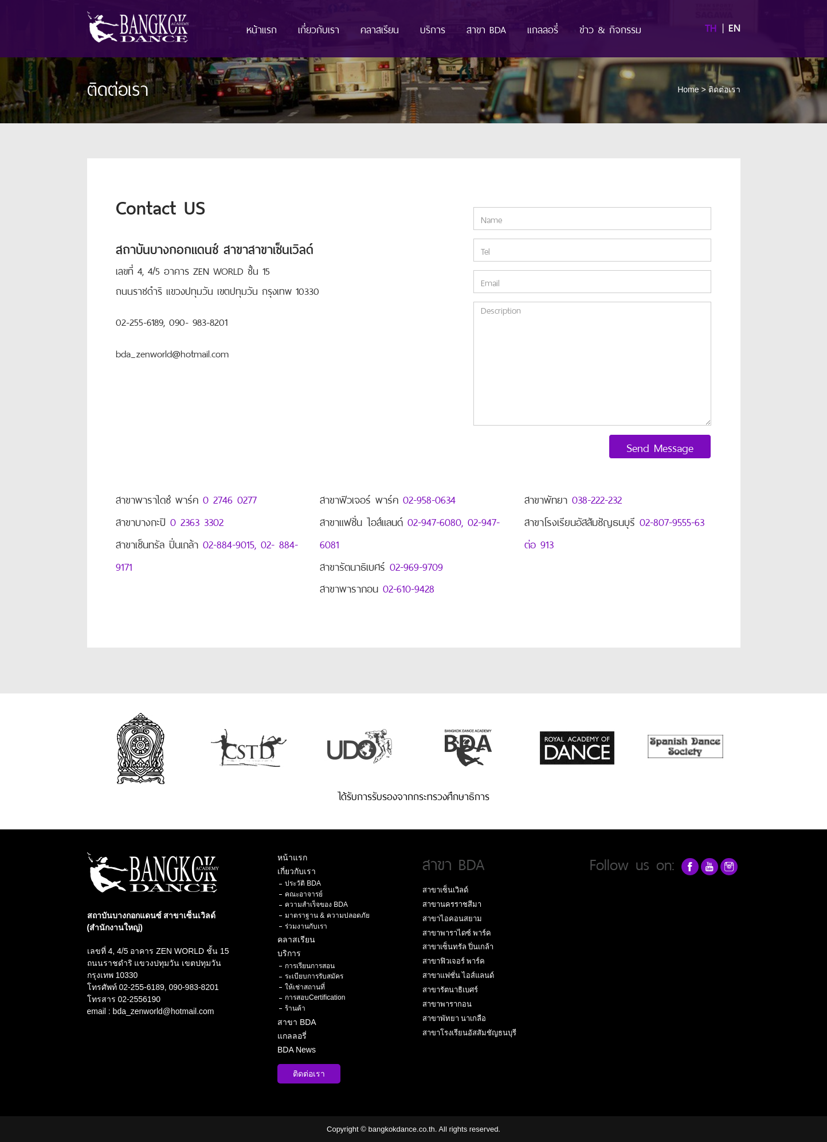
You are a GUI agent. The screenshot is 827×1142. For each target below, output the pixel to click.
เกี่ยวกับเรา (318, 28)
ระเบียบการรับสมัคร (314, 976)
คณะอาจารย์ (304, 894)
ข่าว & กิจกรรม (610, 28)
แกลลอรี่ (542, 28)
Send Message (659, 446)
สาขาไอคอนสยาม (452, 918)
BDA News (296, 1049)
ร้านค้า (295, 1008)
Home (688, 89)
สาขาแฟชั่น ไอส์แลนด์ (458, 975)
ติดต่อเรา (309, 1073)
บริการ (432, 28)
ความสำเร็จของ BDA (316, 905)
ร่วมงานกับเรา (306, 926)
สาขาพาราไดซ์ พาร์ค (457, 933)
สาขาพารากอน (447, 1004)
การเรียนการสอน (310, 966)
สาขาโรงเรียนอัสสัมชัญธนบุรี (469, 1032)
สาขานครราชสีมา (451, 904)
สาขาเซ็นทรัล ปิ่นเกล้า (458, 946)
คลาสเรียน (379, 28)
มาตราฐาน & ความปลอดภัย (327, 915)
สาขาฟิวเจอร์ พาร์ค (453, 961)
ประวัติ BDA (303, 883)
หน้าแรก (261, 28)
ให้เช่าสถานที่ (305, 987)
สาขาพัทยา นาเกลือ (454, 1018)
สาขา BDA (486, 28)
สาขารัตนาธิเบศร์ (450, 989)
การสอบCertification (315, 997)
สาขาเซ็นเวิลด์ (445, 890)
